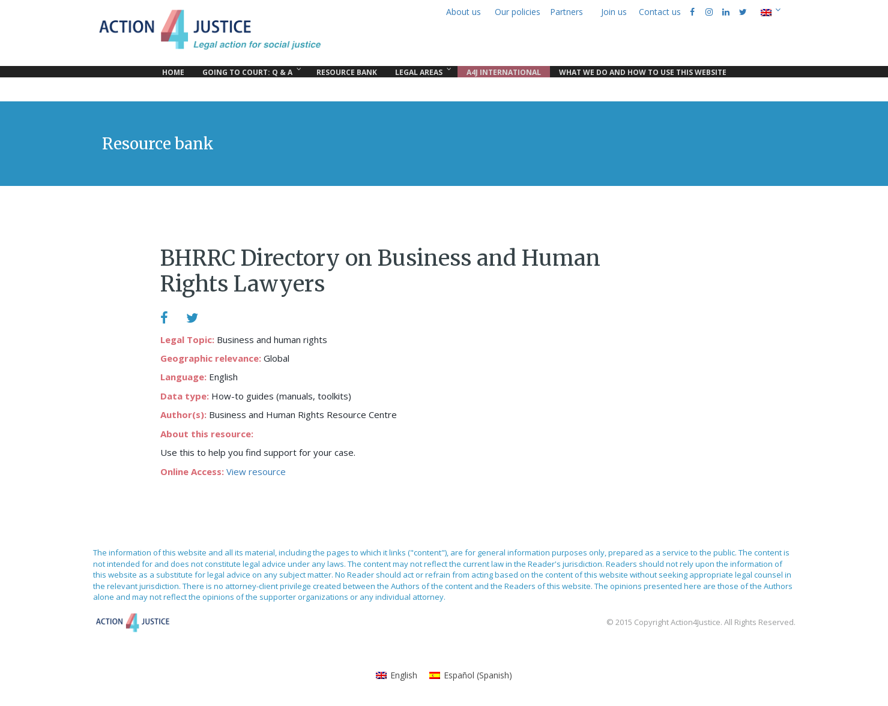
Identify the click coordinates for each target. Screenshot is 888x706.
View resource (256, 471)
